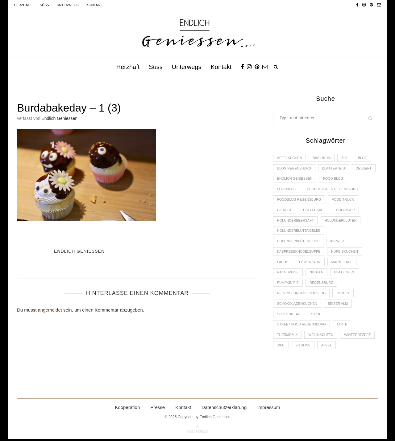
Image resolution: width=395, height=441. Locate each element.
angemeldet (50, 309)
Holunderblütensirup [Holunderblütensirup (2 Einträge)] (298, 242)
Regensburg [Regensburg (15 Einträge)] (322, 284)
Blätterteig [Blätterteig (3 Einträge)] (334, 168)
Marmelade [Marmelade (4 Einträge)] (342, 263)
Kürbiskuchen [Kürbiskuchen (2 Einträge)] (345, 253)
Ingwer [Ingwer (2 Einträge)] (338, 242)
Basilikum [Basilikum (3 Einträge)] (322, 158)
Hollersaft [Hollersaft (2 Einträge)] (314, 210)
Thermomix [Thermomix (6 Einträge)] (287, 337)
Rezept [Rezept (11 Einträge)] (343, 294)
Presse (157, 409)
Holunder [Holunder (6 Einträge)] (346, 210)
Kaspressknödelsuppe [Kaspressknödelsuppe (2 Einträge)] (299, 253)
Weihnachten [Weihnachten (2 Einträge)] (321, 337)
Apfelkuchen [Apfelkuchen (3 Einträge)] (289, 158)
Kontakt (94, 5)
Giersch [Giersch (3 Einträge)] (285, 210)
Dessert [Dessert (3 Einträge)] (364, 168)
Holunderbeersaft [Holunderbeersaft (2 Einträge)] (295, 221)
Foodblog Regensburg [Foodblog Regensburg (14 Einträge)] (299, 200)
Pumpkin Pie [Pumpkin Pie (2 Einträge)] (288, 284)
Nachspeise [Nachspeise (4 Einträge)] (288, 274)
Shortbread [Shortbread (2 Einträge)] (289, 316)
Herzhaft (23, 5)
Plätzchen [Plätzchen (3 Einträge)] (345, 274)
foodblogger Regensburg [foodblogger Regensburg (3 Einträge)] (333, 189)
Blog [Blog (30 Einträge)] (363, 158)
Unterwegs (68, 5)
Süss (44, 5)
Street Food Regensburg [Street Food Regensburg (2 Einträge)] (301, 326)
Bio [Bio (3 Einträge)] (345, 158)
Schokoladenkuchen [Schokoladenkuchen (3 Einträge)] (297, 305)
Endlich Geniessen (59, 118)
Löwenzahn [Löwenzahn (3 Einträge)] (310, 263)
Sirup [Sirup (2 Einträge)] (316, 316)
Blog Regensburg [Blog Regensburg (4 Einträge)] (294, 168)
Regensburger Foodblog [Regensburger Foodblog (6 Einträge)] (301, 294)
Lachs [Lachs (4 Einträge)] (283, 263)
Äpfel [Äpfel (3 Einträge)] (327, 347)
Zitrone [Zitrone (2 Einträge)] (303, 347)
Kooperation (127, 409)
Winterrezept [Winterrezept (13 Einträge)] (358, 337)
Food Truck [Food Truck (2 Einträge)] (343, 200)
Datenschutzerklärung (224, 409)
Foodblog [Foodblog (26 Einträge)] (286, 189)
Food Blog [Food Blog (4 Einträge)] (334, 179)
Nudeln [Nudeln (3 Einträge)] (317, 274)
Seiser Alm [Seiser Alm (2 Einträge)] (338, 305)
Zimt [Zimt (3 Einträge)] (281, 347)
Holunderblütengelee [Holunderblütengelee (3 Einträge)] (299, 231)
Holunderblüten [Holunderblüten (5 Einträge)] (341, 221)
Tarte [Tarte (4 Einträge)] (342, 326)
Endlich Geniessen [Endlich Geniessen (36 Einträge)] (295, 179)
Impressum (268, 409)
